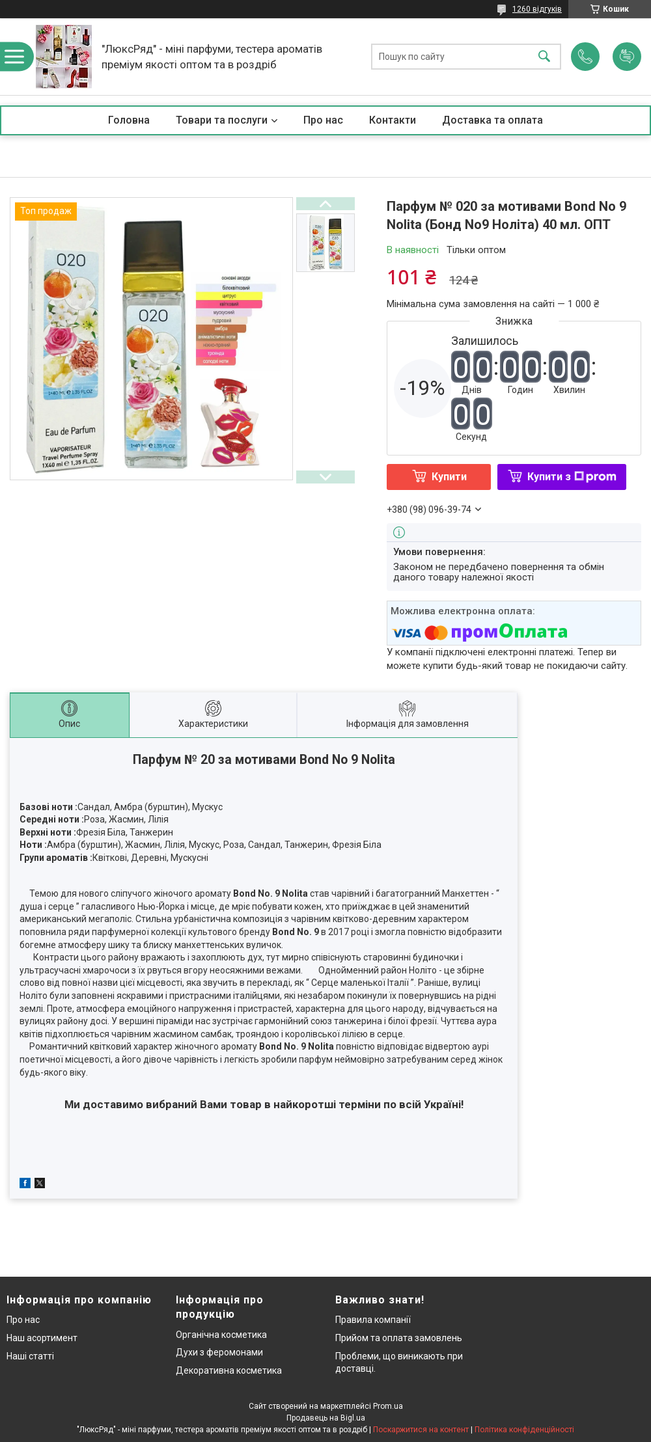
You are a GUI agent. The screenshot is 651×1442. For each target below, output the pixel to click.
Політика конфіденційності (524, 1429)
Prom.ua (388, 1406)
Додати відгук (627, 56)
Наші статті (30, 1356)
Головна (129, 120)
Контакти (392, 120)
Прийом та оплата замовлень (398, 1338)
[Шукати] (544, 57)
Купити (449, 476)
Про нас (323, 120)
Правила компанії (373, 1319)
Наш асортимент (42, 1338)
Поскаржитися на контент (421, 1429)
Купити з (571, 476)
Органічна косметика (221, 1334)
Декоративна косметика (229, 1370)
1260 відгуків (537, 9)
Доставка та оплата (492, 120)
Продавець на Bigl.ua (325, 1417)
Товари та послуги (222, 120)
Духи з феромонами (219, 1352)
